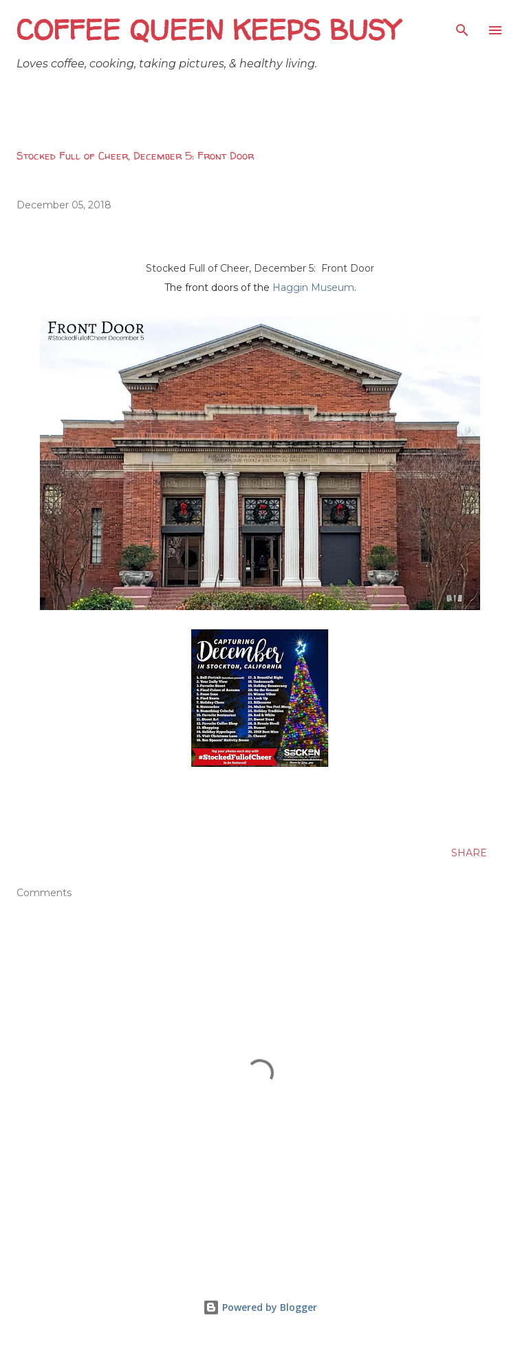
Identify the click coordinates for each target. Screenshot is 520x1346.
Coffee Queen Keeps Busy (208, 30)
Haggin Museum (313, 287)
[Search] (462, 25)
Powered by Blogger (260, 1307)
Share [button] (469, 853)
